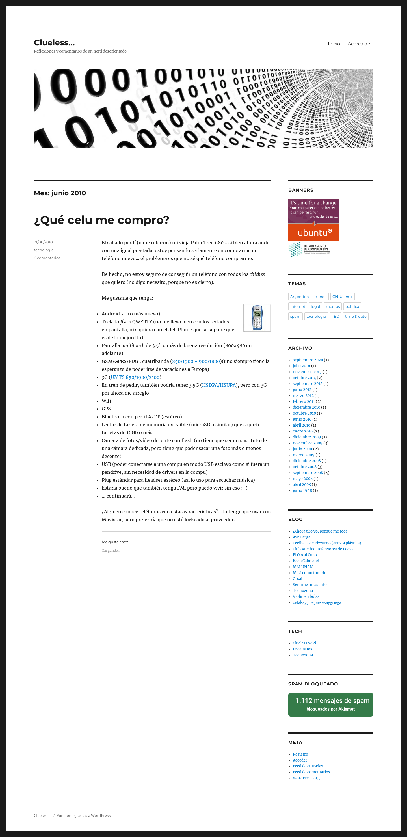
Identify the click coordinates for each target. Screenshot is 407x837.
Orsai (297, 578)
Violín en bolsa (306, 596)
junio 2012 (302, 389)
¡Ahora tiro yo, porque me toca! (321, 531)
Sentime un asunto (310, 584)
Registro (300, 751)
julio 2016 (301, 366)
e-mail (321, 296)
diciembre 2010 (306, 407)
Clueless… (54, 42)
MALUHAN (303, 567)
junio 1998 (302, 490)
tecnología (44, 250)
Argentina (299, 296)
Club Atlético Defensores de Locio (323, 549)
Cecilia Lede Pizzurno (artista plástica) (327, 543)
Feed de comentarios (311, 768)
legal (315, 306)
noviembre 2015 (307, 371)
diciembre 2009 (307, 437)
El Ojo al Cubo (305, 555)
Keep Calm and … (308, 561)
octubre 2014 (304, 377)
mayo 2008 (303, 478)
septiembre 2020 (308, 360)
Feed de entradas (308, 762)
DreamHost (303, 649)
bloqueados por (331, 702)
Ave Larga (301, 537)
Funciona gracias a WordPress (84, 812)
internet (297, 306)
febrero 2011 (304, 401)
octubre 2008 (305, 466)
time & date (356, 316)
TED (335, 316)
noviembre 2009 (307, 443)
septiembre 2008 (308, 472)
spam (295, 316)
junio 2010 (302, 419)
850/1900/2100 (135, 377)
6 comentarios (47, 258)
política (352, 306)
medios (333, 306)
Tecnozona (303, 590)
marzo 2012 (303, 395)
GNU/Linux (342, 296)
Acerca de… (360, 43)
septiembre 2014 (307, 383)
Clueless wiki (304, 643)
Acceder (300, 756)
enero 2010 (303, 431)
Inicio (334, 43)
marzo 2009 (304, 455)
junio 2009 (302, 449)
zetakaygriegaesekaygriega (317, 602)
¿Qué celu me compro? (102, 220)
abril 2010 (301, 425)
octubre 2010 (304, 413)
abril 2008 (302, 484)
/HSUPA (219, 385)
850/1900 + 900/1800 (196, 361)
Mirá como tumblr (309, 572)
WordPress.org (306, 774)
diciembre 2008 (307, 460)
